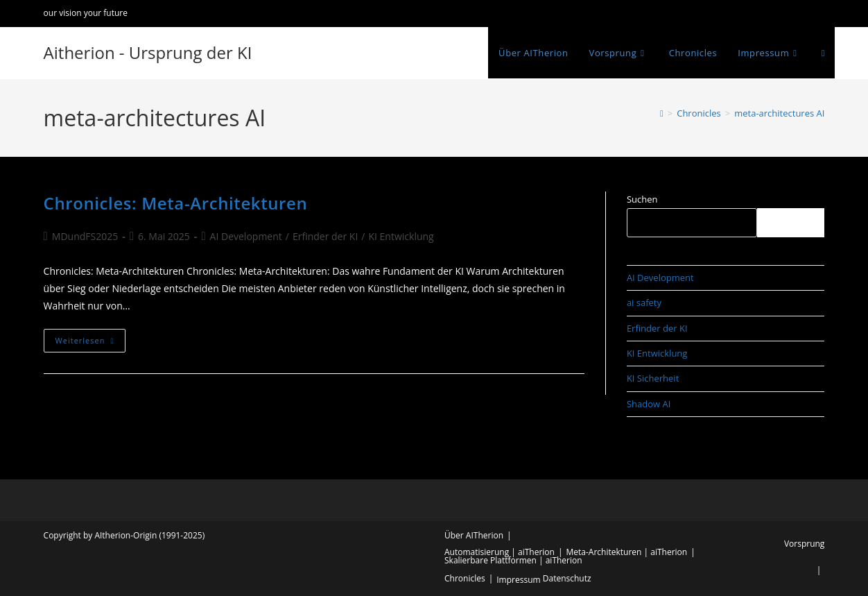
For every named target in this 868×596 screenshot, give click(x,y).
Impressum (518, 580)
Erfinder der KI (325, 236)
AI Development (246, 236)
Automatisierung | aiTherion (499, 552)
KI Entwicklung (400, 236)
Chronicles (464, 578)
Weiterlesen (90, 343)
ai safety (644, 302)
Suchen (642, 199)
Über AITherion (473, 535)
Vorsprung (804, 544)
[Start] (661, 113)
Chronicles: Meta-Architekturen (176, 202)
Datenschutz (567, 578)
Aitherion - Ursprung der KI (148, 52)
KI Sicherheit (653, 378)
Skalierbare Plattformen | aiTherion (513, 560)
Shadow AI (648, 404)
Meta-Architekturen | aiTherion (627, 552)
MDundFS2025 (85, 236)
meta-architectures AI (779, 113)
